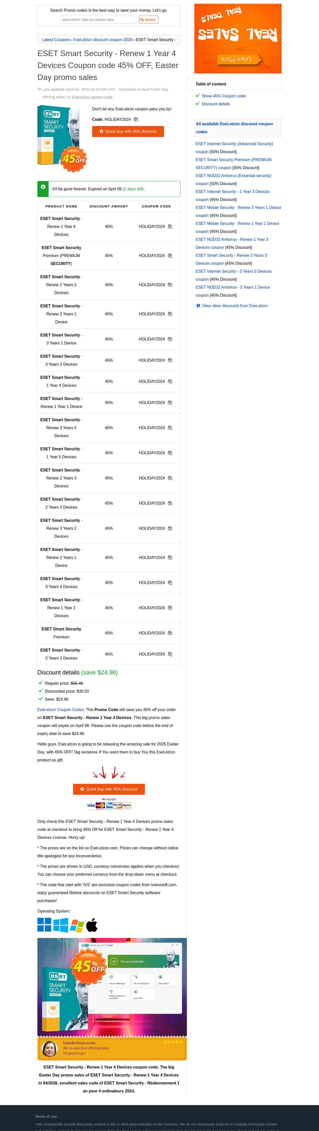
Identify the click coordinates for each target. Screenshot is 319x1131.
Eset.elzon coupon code (92, 97)
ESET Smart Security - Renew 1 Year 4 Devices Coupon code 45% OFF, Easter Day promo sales (107, 65)
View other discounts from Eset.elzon (232, 306)
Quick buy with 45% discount (127, 131)
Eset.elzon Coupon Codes (60, 710)
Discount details (216, 104)
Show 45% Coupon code (224, 96)
